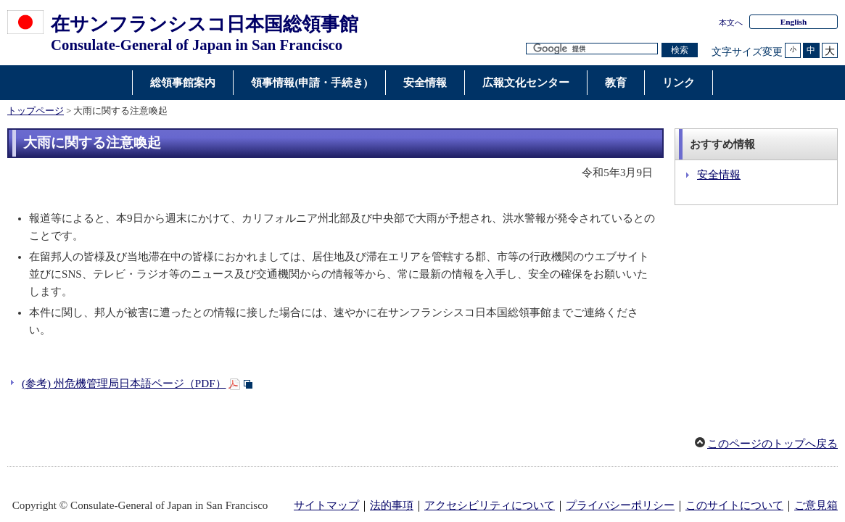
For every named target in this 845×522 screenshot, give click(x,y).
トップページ (35, 111)
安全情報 (719, 175)
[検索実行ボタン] (679, 50)
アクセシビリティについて (489, 505)
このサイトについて (734, 505)
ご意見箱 (816, 505)
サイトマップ (326, 505)
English (793, 21)
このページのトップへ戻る (772, 444)
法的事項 (391, 505)
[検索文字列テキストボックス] (592, 49)
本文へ (731, 22)
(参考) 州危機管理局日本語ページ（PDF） (124, 383)
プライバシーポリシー (620, 505)
